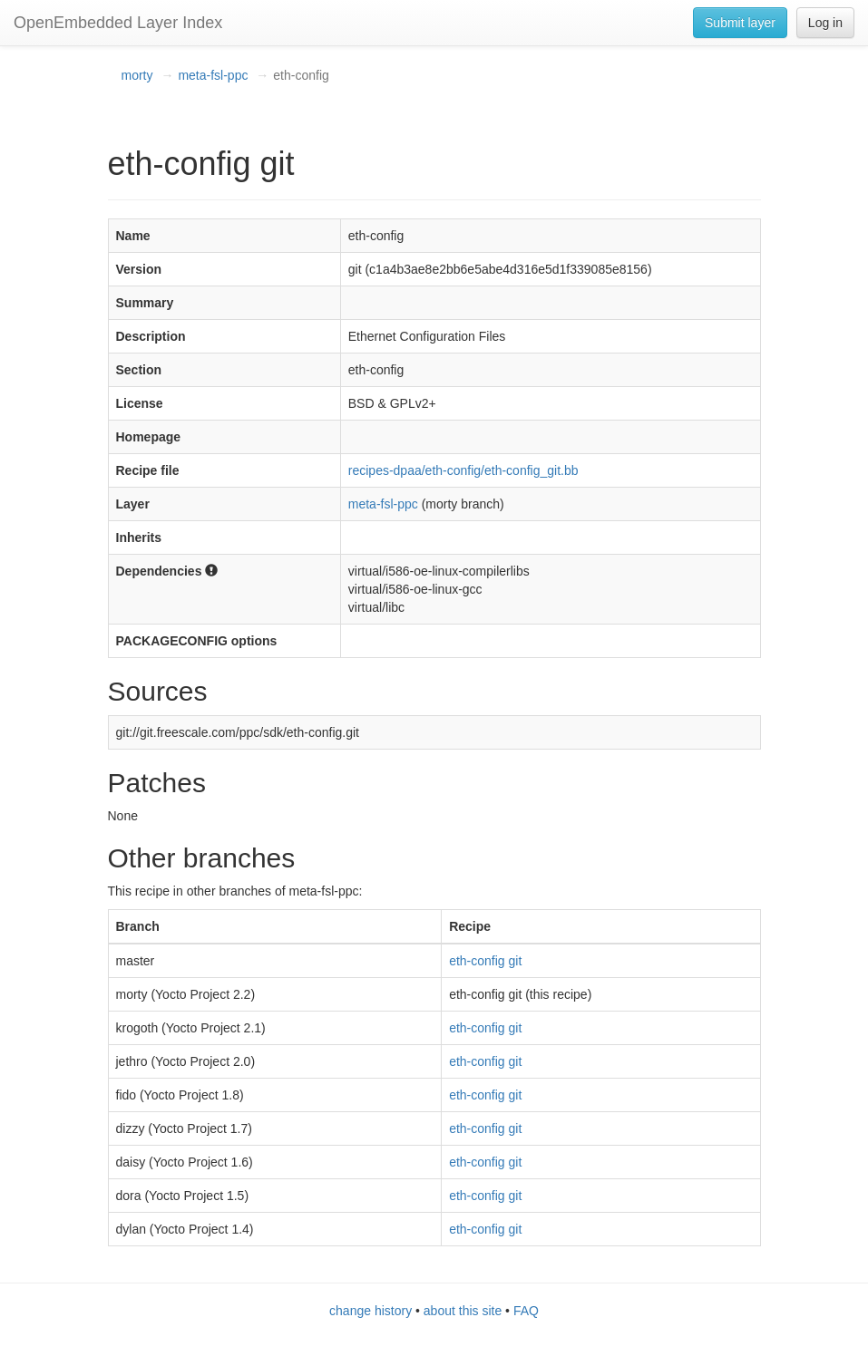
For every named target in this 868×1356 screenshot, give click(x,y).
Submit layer (740, 22)
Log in (825, 22)
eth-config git (485, 961)
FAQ (526, 1310)
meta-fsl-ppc (213, 75)
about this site (463, 1310)
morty (137, 75)
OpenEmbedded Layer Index (118, 23)
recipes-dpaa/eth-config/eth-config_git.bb (463, 470)
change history (370, 1310)
